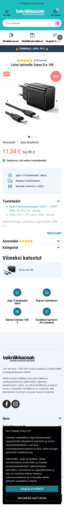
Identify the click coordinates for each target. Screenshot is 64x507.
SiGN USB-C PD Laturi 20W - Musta (31, 215)
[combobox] (32, 23)
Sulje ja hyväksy (32, 489)
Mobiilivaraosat (11, 37)
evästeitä (39, 441)
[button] (32, 201)
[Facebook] (7, 404)
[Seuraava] (60, 37)
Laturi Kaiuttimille (29, 142)
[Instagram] (15, 404)
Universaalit (9, 142)
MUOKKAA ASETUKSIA (32, 498)
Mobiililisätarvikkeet (32, 37)
